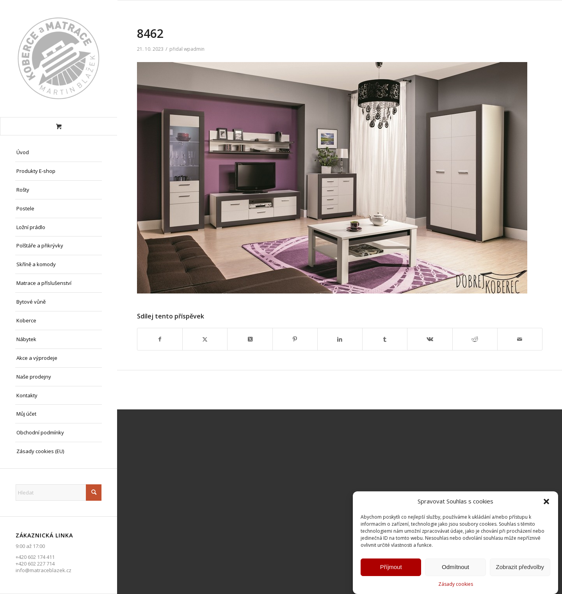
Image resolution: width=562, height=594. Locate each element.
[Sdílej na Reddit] (475, 339)
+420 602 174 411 (35, 556)
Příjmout (391, 568)
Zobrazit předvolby (520, 568)
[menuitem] (58, 152)
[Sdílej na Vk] (429, 339)
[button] (546, 503)
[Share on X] (250, 339)
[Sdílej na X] (205, 339)
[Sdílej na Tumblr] (385, 339)
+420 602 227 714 (35, 563)
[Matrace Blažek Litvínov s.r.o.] (58, 58)
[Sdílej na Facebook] (159, 339)
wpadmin (194, 49)
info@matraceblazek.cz (43, 570)
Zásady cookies (455, 585)
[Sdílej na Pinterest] (295, 339)
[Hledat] (58, 492)
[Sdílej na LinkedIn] (340, 339)
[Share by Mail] (520, 339)
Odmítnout (455, 568)
